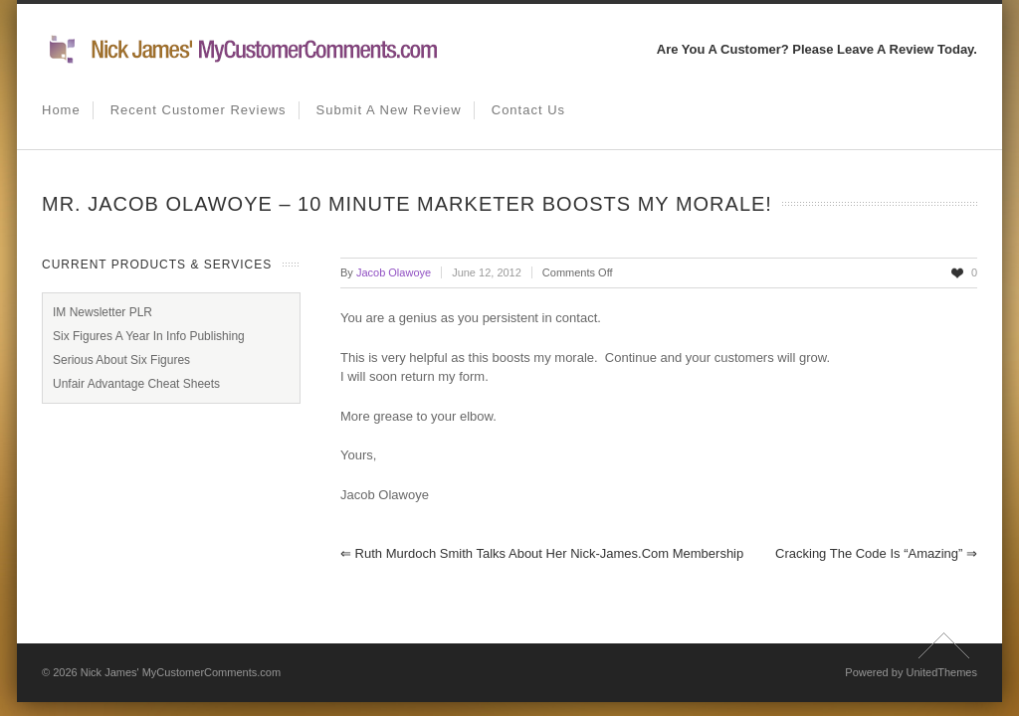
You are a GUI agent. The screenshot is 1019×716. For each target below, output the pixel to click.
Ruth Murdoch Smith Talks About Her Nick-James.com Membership (541, 553)
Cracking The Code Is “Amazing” (876, 553)
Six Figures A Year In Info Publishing (149, 336)
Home (61, 109)
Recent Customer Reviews (198, 109)
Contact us (528, 109)
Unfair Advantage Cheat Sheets (136, 384)
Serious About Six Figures (121, 360)
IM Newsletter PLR (102, 312)
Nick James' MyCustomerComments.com (181, 672)
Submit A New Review (389, 109)
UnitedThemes (941, 672)
